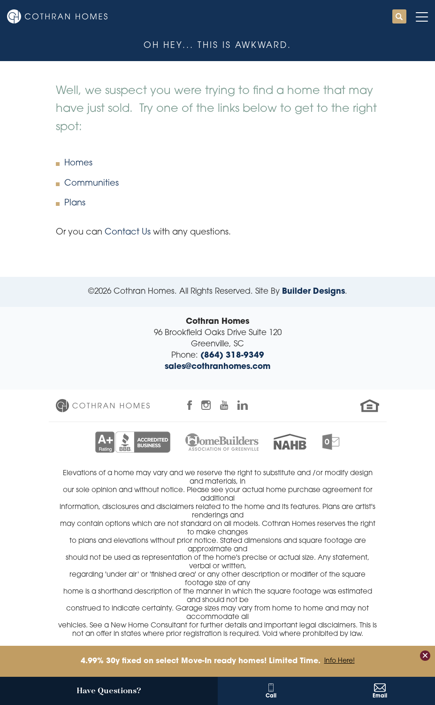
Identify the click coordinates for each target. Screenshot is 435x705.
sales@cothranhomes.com (217, 367)
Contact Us (128, 232)
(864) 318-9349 (232, 356)
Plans (74, 203)
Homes (78, 163)
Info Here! (339, 661)
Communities (91, 183)
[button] (399, 17)
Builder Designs (313, 292)
